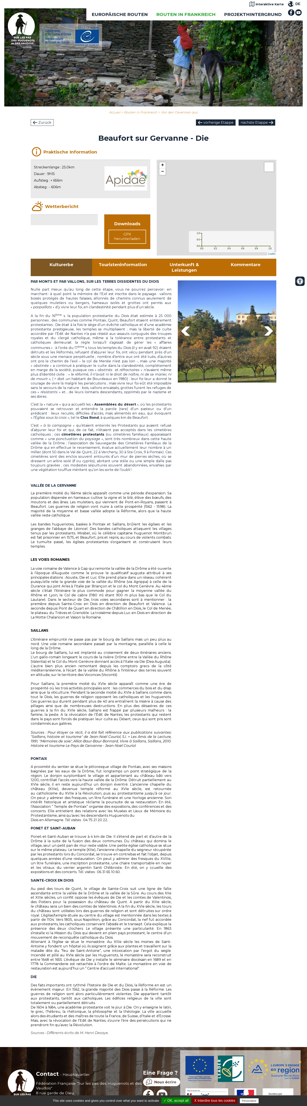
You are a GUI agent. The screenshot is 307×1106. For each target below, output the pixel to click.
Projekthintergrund (253, 14)
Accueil (115, 112)
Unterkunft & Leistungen (184, 267)
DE (297, 4)
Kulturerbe (61, 264)
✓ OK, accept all (176, 1100)
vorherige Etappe (218, 122)
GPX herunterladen (127, 236)
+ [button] (162, 165)
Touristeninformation (123, 264)
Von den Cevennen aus (179, 112)
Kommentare (246, 264)
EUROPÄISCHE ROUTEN (120, 14)
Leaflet (271, 253)
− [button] (162, 172)
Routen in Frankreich (186, 14)
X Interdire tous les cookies (214, 1100)
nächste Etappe (254, 122)
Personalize (249, 1100)
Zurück (44, 122)
